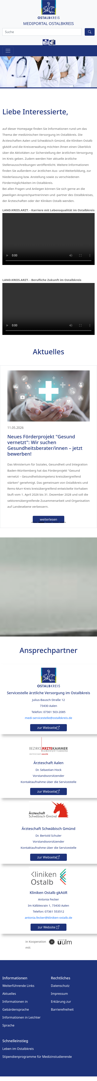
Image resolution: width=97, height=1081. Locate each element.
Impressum (59, 998)
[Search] (42, 32)
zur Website (48, 932)
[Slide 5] (63, 527)
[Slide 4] (56, 527)
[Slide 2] (41, 527)
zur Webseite (48, 732)
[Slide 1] (34, 527)
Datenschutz (60, 990)
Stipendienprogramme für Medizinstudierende (37, 1061)
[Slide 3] (49, 527)
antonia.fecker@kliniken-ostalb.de (48, 922)
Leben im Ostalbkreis (18, 1053)
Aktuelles (9, 998)
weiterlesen (48, 524)
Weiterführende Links (18, 990)
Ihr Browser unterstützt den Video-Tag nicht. (48, 239)
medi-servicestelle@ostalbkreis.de (48, 722)
